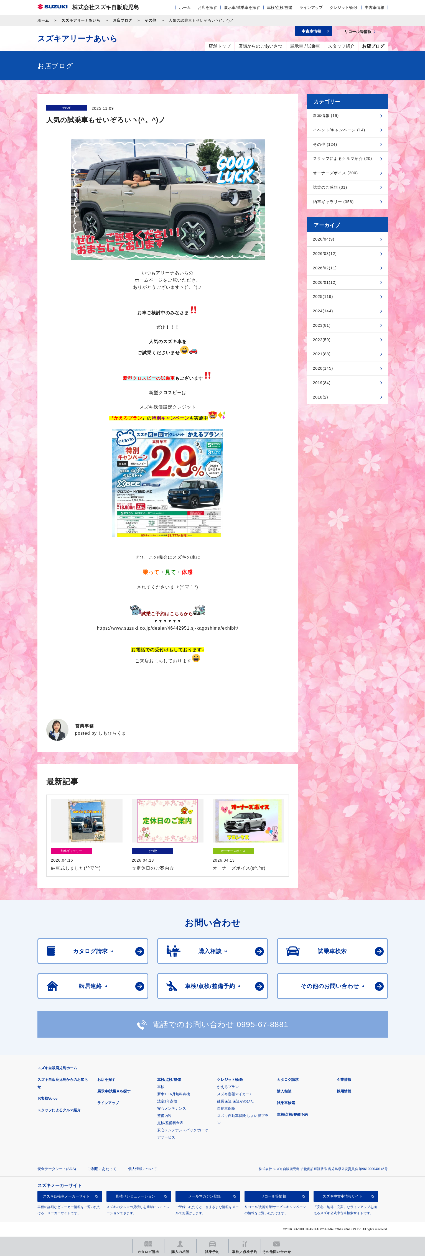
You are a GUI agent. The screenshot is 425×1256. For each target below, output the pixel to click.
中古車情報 (374, 7)
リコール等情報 (273, 1196)
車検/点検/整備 (279, 7)
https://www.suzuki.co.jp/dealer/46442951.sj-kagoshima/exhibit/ (167, 628)
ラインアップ (311, 7)
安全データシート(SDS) (56, 1169)
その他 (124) (325, 144)
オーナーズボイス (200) (335, 173)
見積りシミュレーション (135, 1196)
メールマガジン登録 (204, 1196)
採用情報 (344, 1091)
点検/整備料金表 (170, 1123)
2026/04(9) (324, 239)
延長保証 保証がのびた (235, 1101)
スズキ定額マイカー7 (234, 1094)
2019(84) (322, 383)
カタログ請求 (288, 1080)
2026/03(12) (325, 253)
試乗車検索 (286, 1103)
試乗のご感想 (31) (330, 187)
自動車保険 (226, 1108)
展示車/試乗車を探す (242, 7)
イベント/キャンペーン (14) (339, 130)
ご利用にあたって (102, 1169)
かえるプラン (228, 1087)
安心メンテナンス (171, 1108)
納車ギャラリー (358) (333, 202)
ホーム (185, 7)
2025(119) (323, 296)
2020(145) (323, 368)
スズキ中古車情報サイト (342, 1196)
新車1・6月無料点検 (173, 1094)
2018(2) (320, 397)
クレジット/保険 (344, 7)
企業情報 (344, 1080)
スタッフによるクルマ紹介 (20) (342, 158)
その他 (150, 20)
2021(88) (322, 354)
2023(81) (322, 325)
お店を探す (207, 7)
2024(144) (323, 311)
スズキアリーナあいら (81, 20)
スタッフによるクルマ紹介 (59, 1110)
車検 (160, 1087)
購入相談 (284, 1091)
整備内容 (164, 1116)
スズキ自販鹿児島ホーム (57, 1068)
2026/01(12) (325, 282)
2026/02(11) (325, 268)
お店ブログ (122, 20)
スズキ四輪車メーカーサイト (66, 1196)
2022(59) (322, 340)
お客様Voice (47, 1098)
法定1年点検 (167, 1101)
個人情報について (142, 1169)
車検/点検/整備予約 (292, 1114)
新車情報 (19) (326, 115)
